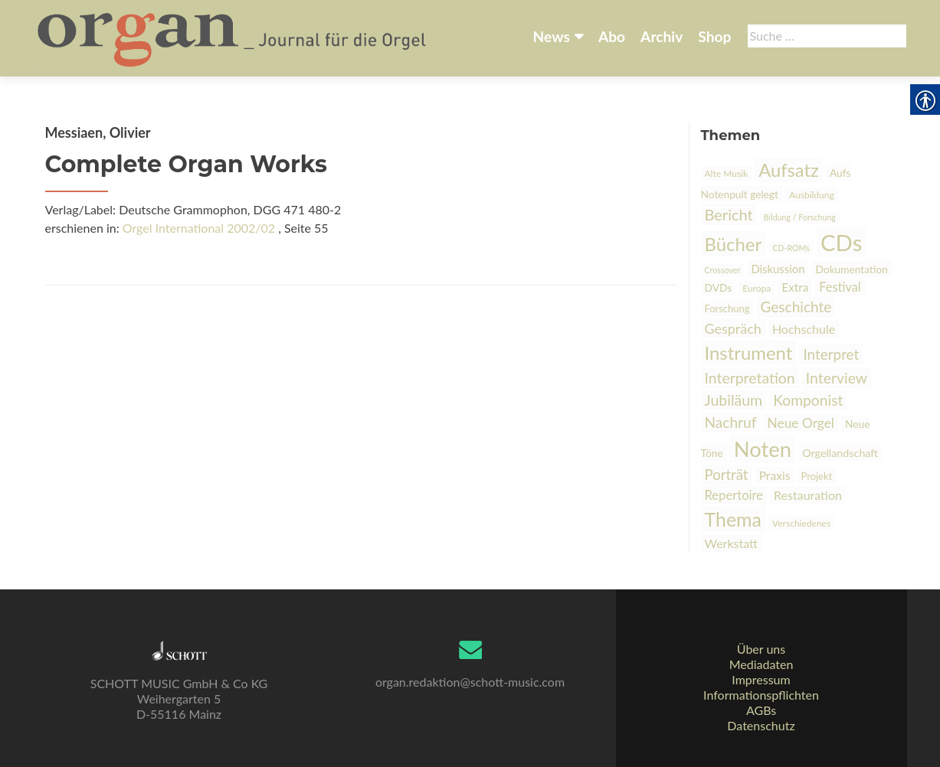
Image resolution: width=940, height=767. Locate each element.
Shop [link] (714, 36)
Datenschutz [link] (760, 725)
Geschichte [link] (796, 306)
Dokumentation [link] (852, 269)
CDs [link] (841, 242)
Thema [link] (733, 519)
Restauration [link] (808, 495)
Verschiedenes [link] (801, 523)
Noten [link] (762, 449)
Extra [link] (794, 287)
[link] (233, 36)
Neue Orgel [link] (801, 423)
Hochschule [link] (803, 328)
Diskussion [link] (777, 269)
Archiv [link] (661, 36)
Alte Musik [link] (726, 173)
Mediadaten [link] (761, 664)
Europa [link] (756, 288)
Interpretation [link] (750, 378)
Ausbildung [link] (811, 195)
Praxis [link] (775, 475)
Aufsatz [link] (788, 170)
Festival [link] (839, 286)
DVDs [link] (718, 287)
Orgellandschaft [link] (840, 452)
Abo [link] (611, 36)
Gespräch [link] (733, 328)
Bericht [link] (729, 214)
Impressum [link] (761, 679)
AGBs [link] (761, 710)
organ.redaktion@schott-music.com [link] (470, 681)
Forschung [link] (727, 308)
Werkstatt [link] (731, 543)
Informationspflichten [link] (761, 694)
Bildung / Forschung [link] (800, 217)
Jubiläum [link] (734, 400)
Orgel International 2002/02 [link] (199, 227)
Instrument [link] (749, 352)
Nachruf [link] (731, 422)
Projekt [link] (817, 476)
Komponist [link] (808, 400)
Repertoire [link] (734, 495)
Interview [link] (836, 378)
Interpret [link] (831, 354)
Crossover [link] (723, 270)
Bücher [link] (733, 244)
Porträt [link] (726, 474)
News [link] (551, 36)
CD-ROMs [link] (791, 248)
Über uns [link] (761, 648)
